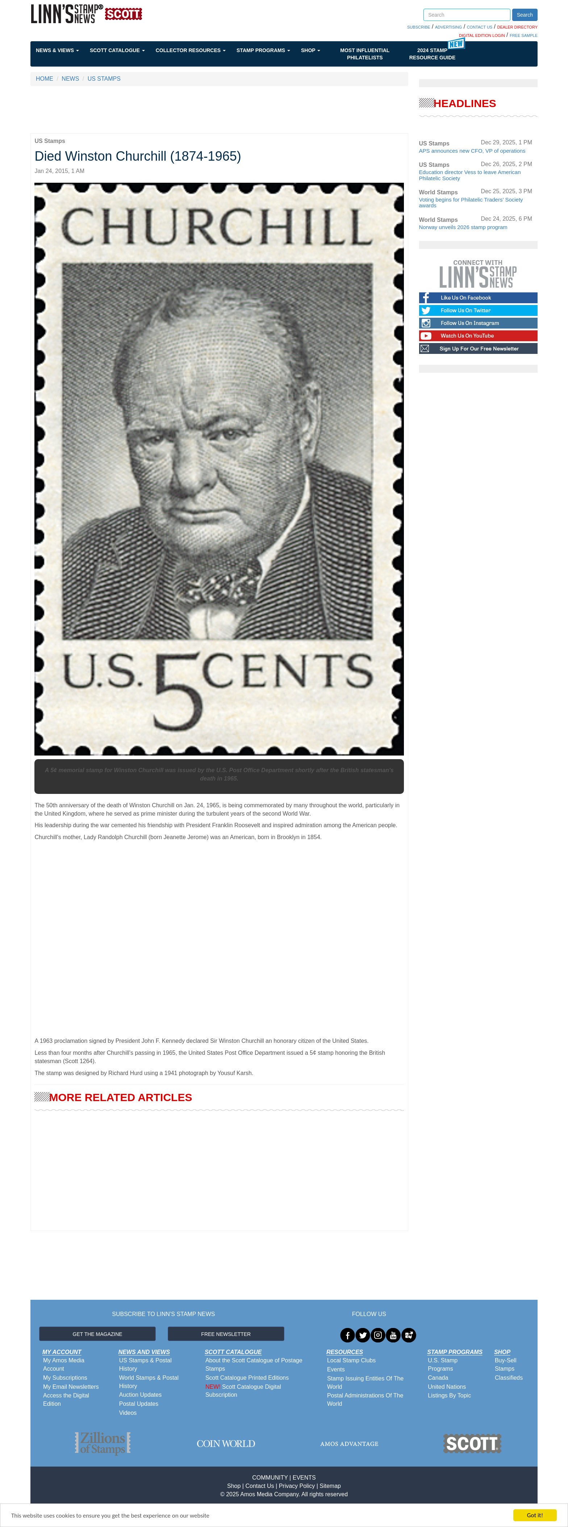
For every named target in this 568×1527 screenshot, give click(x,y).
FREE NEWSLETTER (226, 1334)
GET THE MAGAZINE (97, 1334)
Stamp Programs (263, 50)
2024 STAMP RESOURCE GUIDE (432, 53)
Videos (128, 1413)
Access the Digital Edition (66, 1399)
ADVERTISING (448, 27)
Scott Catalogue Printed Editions (247, 1378)
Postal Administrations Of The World (365, 1399)
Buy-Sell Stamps (506, 1364)
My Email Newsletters (71, 1387)
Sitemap (330, 1486)
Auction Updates (140, 1395)
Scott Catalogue (117, 50)
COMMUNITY (270, 1478)
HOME (44, 79)
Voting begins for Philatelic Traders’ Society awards (471, 202)
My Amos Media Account (63, 1364)
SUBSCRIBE (418, 27)
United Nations (447, 1387)
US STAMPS (104, 79)
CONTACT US (480, 27)
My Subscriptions (65, 1378)
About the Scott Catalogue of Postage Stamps (253, 1364)
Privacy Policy (297, 1486)
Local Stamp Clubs (351, 1360)
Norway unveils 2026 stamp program (463, 227)
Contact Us (259, 1486)
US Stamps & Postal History (145, 1364)
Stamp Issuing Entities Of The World (365, 1382)
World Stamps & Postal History (149, 1382)
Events (336, 1369)
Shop (310, 50)
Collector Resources (191, 50)
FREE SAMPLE (524, 35)
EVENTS (304, 1478)
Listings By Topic (449, 1395)
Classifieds (509, 1378)
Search (525, 15)
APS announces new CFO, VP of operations (472, 151)
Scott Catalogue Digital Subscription (243, 1391)
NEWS (70, 79)
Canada (438, 1378)
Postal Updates (139, 1404)
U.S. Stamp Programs (443, 1364)
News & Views (57, 50)
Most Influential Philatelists (364, 53)
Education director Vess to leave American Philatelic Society (470, 175)
